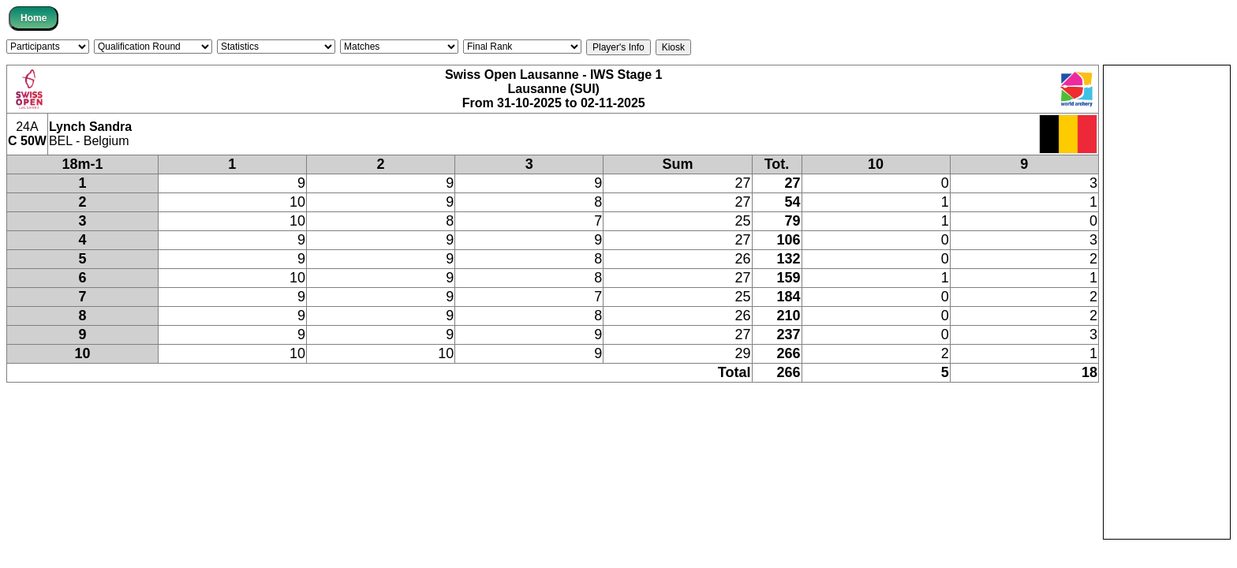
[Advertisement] (1167, 302)
